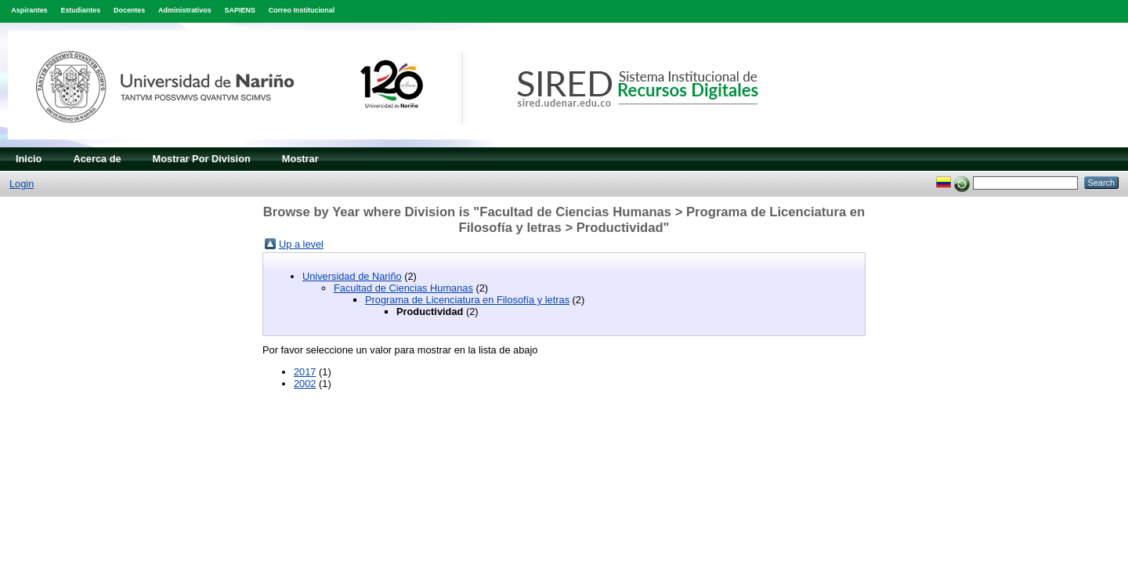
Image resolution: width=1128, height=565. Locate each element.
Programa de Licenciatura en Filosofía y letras (467, 300)
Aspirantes (29, 10)
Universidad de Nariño (352, 276)
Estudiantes (80, 10)
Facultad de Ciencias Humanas (403, 288)
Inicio (29, 159)
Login (21, 184)
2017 (305, 372)
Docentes (129, 10)
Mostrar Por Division (202, 159)
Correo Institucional (302, 10)
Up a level (301, 244)
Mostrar (300, 159)
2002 (305, 383)
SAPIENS (240, 10)
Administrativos (185, 10)
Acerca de (97, 159)
